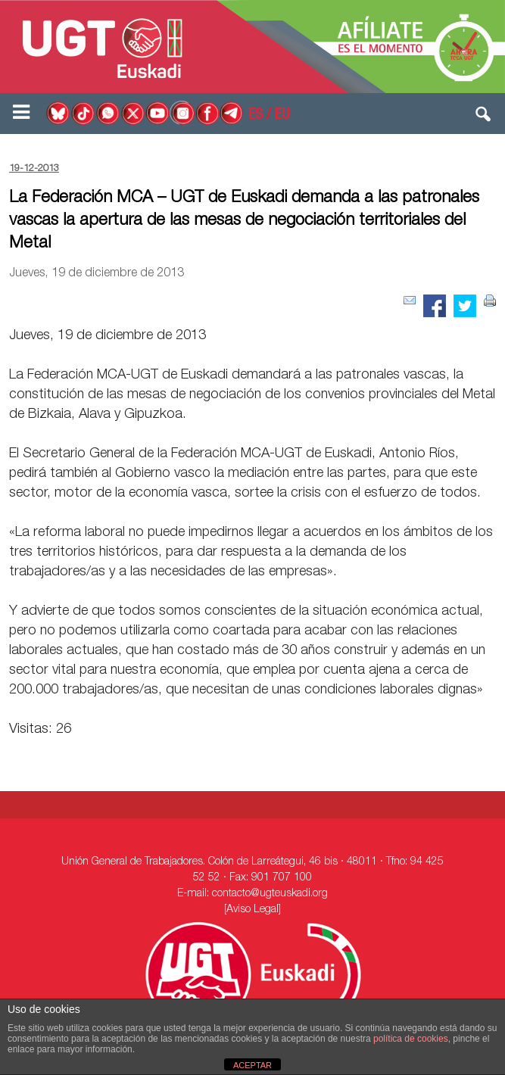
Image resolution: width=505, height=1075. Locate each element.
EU (282, 115)
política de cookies (410, 1038)
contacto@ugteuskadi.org (270, 894)
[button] (484, 117)
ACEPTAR (252, 1065)
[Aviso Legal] (252, 910)
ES (255, 115)
